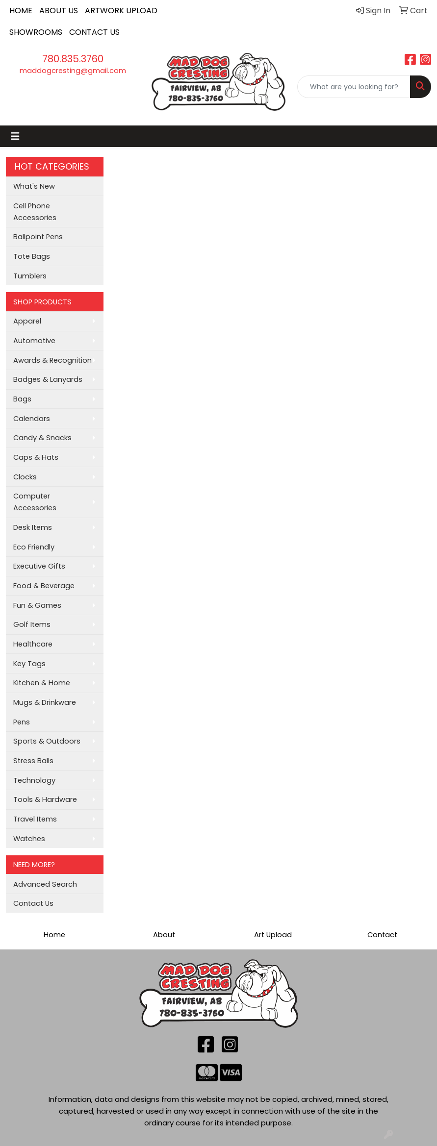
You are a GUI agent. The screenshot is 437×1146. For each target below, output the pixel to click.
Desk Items (32, 527)
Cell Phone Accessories (34, 212)
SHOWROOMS (35, 32)
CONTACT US (94, 32)
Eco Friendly (33, 547)
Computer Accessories (34, 502)
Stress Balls (33, 761)
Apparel (27, 321)
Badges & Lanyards (47, 379)
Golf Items (32, 624)
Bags (22, 399)
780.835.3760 (72, 59)
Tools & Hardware (45, 799)
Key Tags (29, 664)
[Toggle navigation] (15, 136)
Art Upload (273, 935)
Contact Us (33, 903)
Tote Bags (31, 256)
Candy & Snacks (42, 438)
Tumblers (30, 276)
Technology (34, 780)
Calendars (31, 419)
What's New (34, 186)
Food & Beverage (44, 586)
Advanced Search (45, 884)
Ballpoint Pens (38, 237)
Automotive (34, 341)
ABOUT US (58, 10)
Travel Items (35, 819)
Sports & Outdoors (46, 741)
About (164, 935)
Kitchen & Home (41, 683)
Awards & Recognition (52, 360)
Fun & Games (37, 605)
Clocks (25, 477)
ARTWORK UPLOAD (121, 10)
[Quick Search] (354, 86)
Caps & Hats (35, 457)
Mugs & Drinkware (44, 702)
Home (54, 935)
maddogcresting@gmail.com (73, 70)
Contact (382, 935)
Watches (29, 839)
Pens (21, 722)
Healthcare (32, 644)
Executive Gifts (39, 566)
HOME (20, 10)
